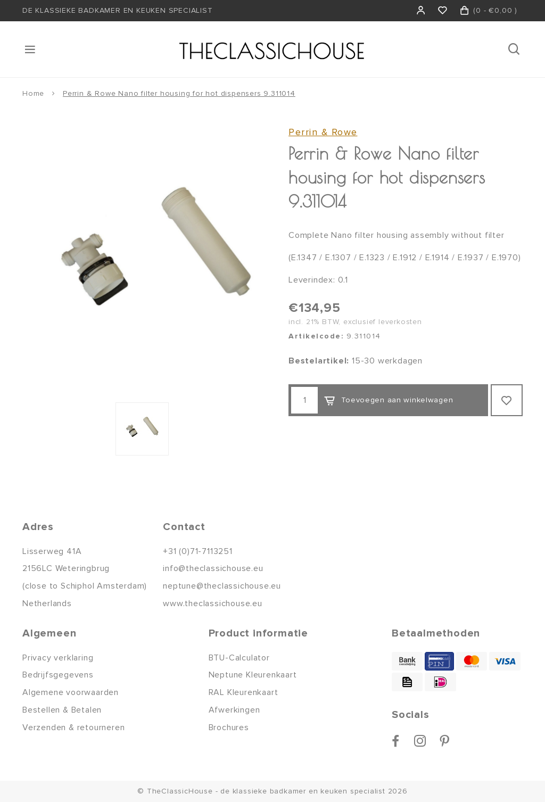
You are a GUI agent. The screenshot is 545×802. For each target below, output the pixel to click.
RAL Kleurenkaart (243, 692)
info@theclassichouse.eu (213, 568)
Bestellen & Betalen (62, 710)
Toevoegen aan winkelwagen (388, 401)
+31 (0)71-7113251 (198, 551)
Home (33, 93)
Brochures (229, 727)
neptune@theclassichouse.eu (222, 586)
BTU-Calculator (239, 657)
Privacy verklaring (57, 657)
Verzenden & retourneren (73, 727)
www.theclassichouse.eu (212, 603)
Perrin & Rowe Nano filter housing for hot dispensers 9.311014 (179, 93)
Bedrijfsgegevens (58, 674)
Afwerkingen (234, 710)
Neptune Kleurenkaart (253, 674)
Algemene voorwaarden (70, 692)
